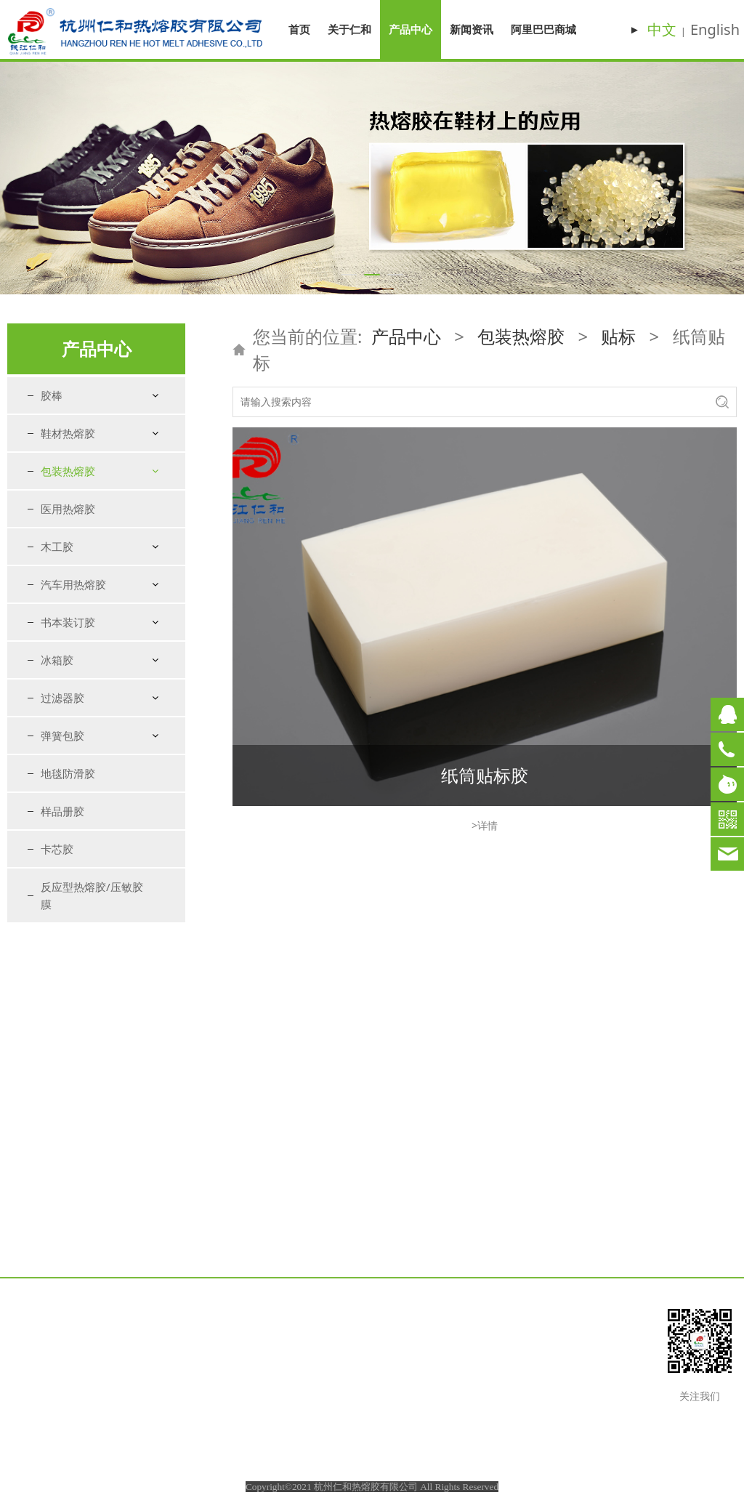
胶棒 (51, 395)
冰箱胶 (57, 990)
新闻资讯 (471, 29)
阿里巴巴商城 (543, 29)
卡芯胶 (57, 1179)
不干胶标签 (95, 649)
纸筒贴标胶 (484, 775)
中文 (661, 29)
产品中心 (410, 29)
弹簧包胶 (62, 1065)
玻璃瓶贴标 (95, 558)
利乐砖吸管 (79, 803)
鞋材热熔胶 (68, 433)
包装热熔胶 (68, 471)
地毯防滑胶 (68, 1103)
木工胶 (57, 876)
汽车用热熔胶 (73, 914)
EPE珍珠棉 (78, 777)
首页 (299, 29)
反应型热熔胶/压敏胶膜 (92, 1225)
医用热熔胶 (68, 838)
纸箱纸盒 (74, 506)
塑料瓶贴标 (95, 576)
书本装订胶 (68, 952)
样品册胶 (62, 1141)
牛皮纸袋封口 (84, 675)
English (715, 29)
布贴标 (85, 631)
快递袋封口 (79, 726)
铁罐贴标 (90, 594)
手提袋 (69, 752)
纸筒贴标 (90, 613)
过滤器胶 (62, 1027)
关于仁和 (349, 29)
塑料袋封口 (79, 700)
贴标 (64, 532)
